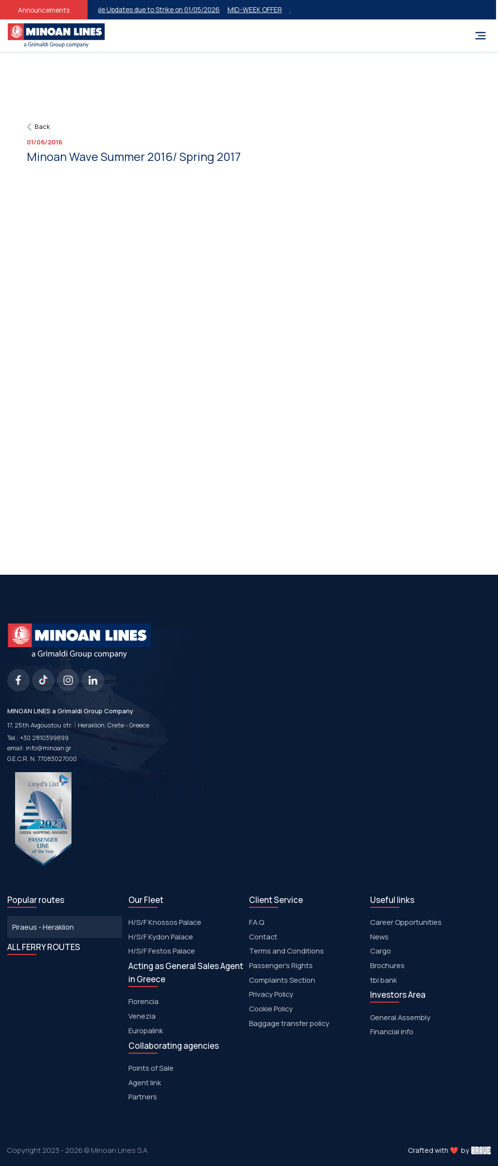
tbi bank (383, 980)
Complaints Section (282, 980)
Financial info (391, 1031)
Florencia (143, 1001)
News (379, 936)
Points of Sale (151, 1068)
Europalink (145, 1030)
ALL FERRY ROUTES (43, 947)
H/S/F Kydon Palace (160, 936)
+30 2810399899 (44, 737)
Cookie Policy (271, 1008)
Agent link (144, 1082)
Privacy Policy (271, 994)
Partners (142, 1096)
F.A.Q (256, 922)
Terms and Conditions (286, 950)
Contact (263, 936)
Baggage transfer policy (289, 1023)
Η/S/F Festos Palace (161, 950)
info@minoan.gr (48, 747)
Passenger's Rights (281, 965)
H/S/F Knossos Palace (164, 922)
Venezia (142, 1016)
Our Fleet (145, 899)
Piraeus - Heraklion (43, 927)
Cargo (380, 950)
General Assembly (400, 1017)
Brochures (387, 965)
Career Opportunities (406, 922)
